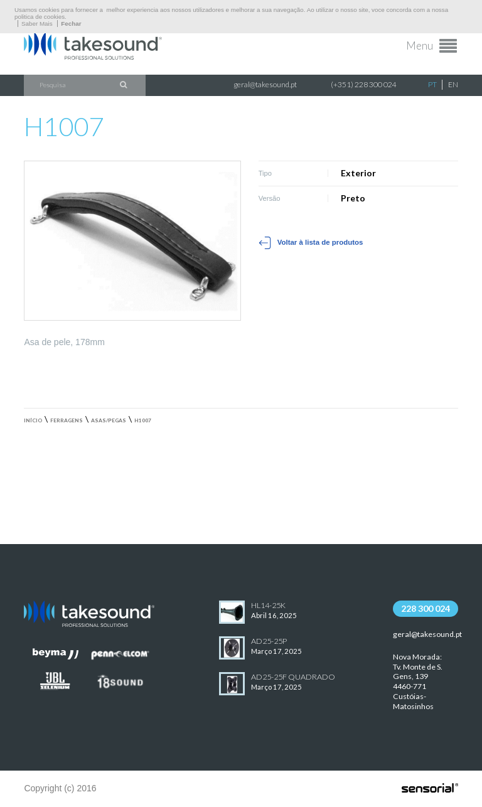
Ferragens (66, 420)
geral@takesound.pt (265, 84)
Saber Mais (37, 23)
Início (33, 420)
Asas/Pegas (108, 420)
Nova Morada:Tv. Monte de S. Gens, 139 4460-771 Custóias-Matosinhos (417, 681)
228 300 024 (425, 608)
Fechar (71, 23)
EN (453, 84)
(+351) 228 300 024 (364, 84)
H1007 (142, 420)
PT (432, 84)
